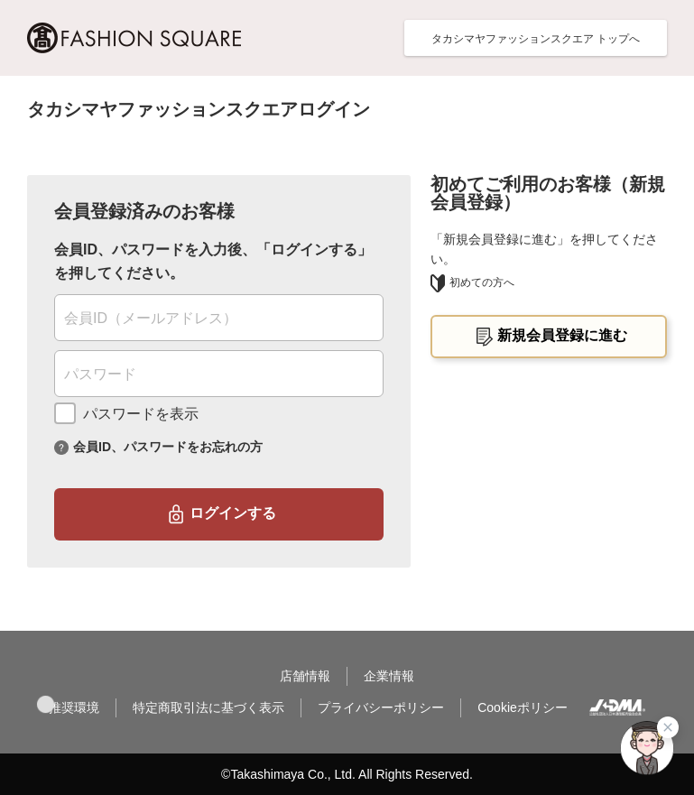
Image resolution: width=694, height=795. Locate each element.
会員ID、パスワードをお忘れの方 (168, 446)
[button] (45, 704)
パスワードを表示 (141, 413)
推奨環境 (74, 707)
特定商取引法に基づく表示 (208, 707)
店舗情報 (305, 676)
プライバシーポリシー (381, 707)
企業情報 (389, 676)
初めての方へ (472, 282)
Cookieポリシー (522, 707)
